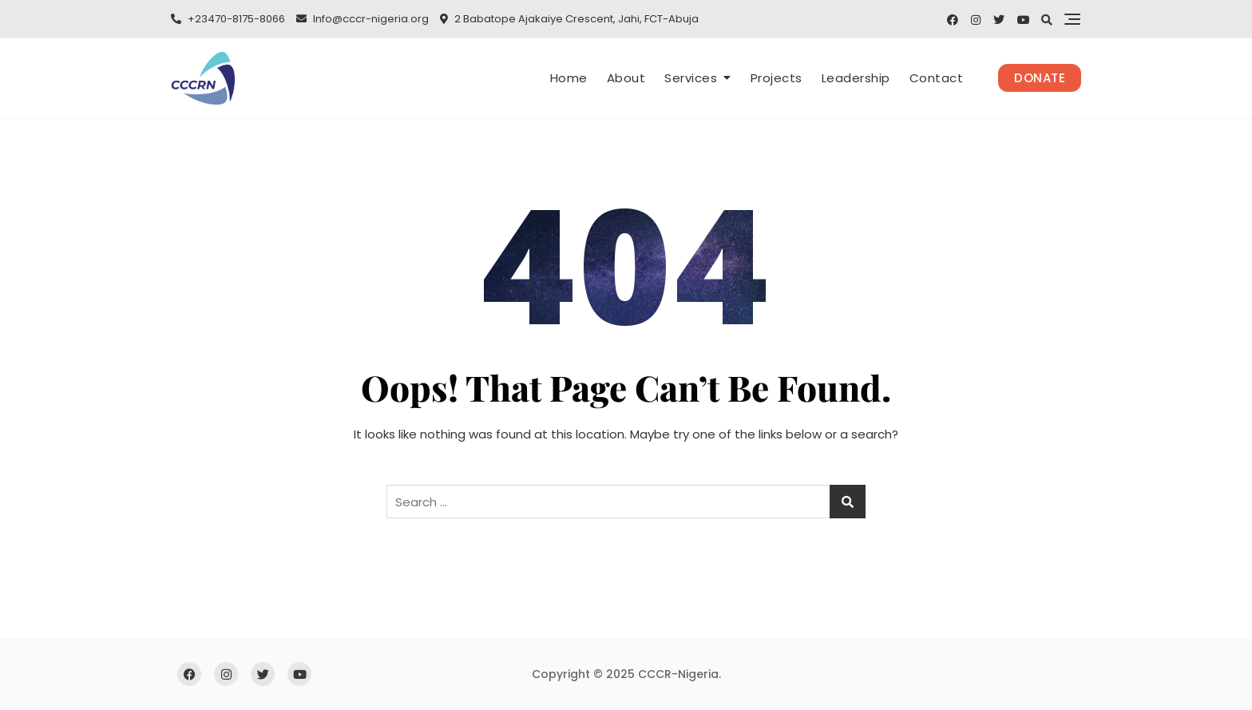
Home (569, 77)
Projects (776, 77)
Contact (936, 77)
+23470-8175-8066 (228, 18)
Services (690, 77)
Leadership (856, 77)
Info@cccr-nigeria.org (362, 18)
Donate (1039, 77)
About (626, 77)
